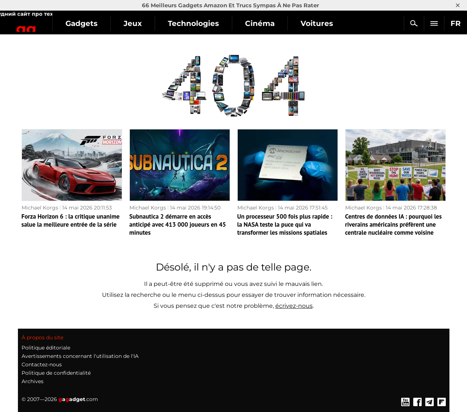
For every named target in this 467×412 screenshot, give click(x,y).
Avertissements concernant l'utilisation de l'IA (80, 356)
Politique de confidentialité (56, 373)
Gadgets (128, 23)
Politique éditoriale (46, 347)
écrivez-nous (294, 305)
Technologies (239, 23)
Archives (33, 381)
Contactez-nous (42, 364)
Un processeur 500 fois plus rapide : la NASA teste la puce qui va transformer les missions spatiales (284, 224)
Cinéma (306, 23)
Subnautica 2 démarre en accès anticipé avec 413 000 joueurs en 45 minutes (177, 224)
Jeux (179, 23)
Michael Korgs (40, 207)
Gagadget (49, 20)
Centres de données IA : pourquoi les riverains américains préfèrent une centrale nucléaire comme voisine (393, 224)
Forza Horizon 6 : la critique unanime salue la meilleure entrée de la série (71, 220)
